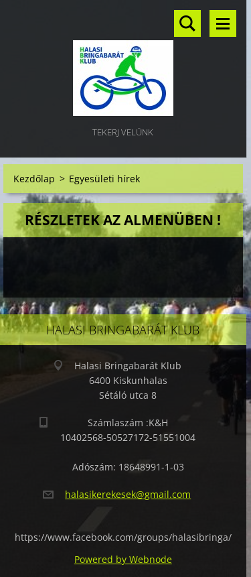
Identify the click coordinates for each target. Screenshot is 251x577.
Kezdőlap (34, 178)
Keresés (187, 23)
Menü (223, 23)
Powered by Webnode (123, 559)
